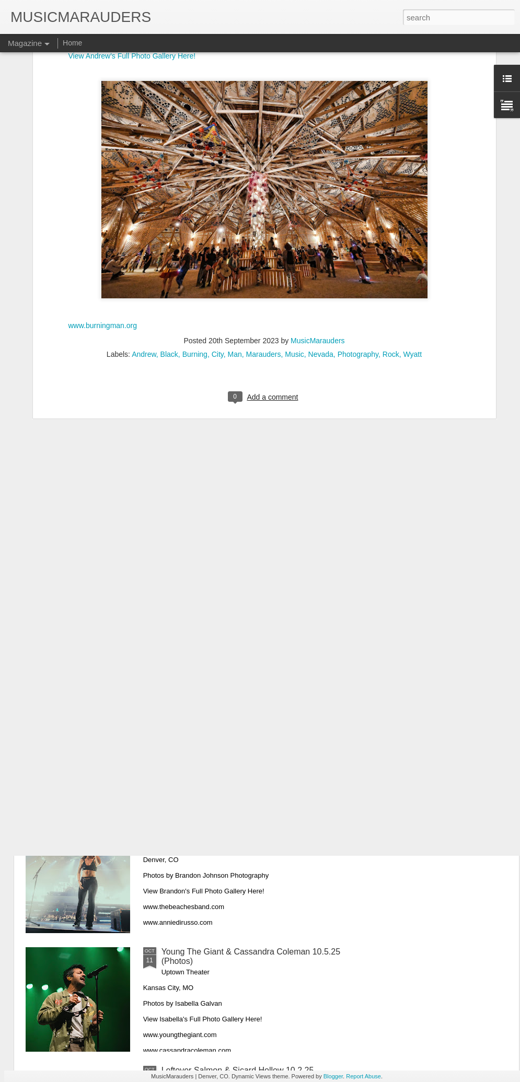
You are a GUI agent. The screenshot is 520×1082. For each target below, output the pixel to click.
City (218, 217)
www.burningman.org (102, 189)
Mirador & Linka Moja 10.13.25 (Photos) (235, 714)
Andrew (144, 217)
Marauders (263, 217)
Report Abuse (363, 1076)
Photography (358, 217)
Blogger (333, 1076)
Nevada (320, 217)
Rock (391, 217)
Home (72, 43)
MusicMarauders (317, 204)
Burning (194, 217)
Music (294, 217)
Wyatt (412, 217)
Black (169, 217)
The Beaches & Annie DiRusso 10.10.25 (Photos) (252, 833)
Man (235, 217)
